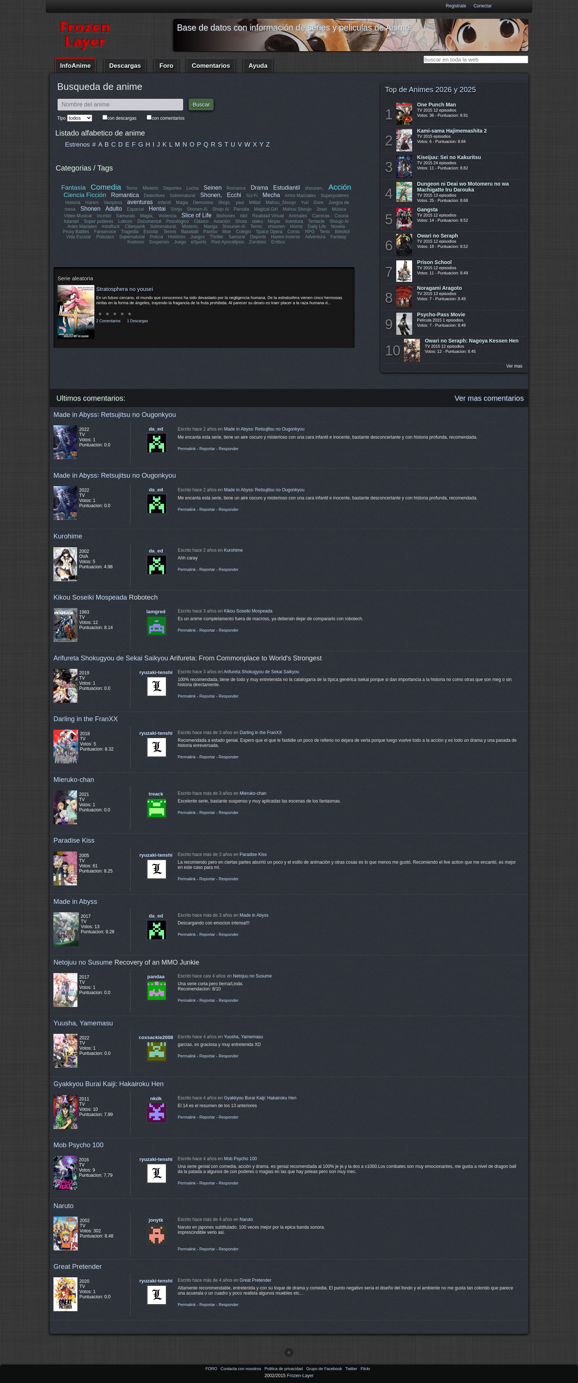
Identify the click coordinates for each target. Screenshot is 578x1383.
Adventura (315, 236)
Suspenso (159, 242)
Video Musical (78, 215)
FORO (211, 1368)
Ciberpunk (135, 226)
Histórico (176, 236)
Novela (338, 226)
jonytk (156, 1220)
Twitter (351, 1368)
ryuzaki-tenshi (156, 672)
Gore (318, 202)
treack (156, 794)
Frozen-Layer (300, 1375)
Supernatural (132, 236)
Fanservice (105, 231)
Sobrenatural (183, 195)
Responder (228, 448)
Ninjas (274, 221)
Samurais (125, 215)
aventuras (140, 202)
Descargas (125, 65)
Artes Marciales (300, 195)
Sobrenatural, (163, 226)
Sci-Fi (252, 195)
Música (339, 209)
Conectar (483, 5)
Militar (255, 202)
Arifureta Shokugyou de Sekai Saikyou (110, 658)
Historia (72, 202)
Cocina (341, 215)
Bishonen (226, 215)
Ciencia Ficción (85, 195)
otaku (257, 221)
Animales (298, 215)
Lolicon (125, 221)
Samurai (237, 236)
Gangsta (427, 210)
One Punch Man (436, 105)
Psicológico (178, 221)
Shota (241, 221)
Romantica (125, 195)
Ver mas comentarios (489, 398)
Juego (180, 242)
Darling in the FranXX (85, 719)
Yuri (305, 202)
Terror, (256, 226)
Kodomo (136, 242)
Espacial (135, 209)
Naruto (63, 1206)
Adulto (113, 209)
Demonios (203, 202)
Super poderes (99, 221)
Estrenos (77, 144)
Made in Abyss (75, 901)
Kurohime (67, 536)
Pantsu (210, 231)
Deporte (258, 236)
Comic (293, 231)
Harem (91, 202)
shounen (276, 226)
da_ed (156, 429)
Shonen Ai (197, 209)
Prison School (434, 262)
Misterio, (190, 226)
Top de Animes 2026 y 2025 (430, 89)
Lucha (193, 188)
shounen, (314, 188)
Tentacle (316, 221)
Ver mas (514, 366)
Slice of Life (197, 215)
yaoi (240, 202)
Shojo (176, 209)
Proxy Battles (76, 231)
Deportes (172, 188)
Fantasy (338, 236)
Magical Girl (266, 209)
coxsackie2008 (156, 1037)
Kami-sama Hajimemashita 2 (452, 131)
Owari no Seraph (437, 236)
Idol (244, 215)
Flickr (365, 1368)
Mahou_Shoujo (281, 202)
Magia (182, 202)
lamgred (156, 611)
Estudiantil (286, 188)
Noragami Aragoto (439, 288)
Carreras (320, 215)
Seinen (212, 188)
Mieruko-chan (73, 779)
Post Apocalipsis (228, 242)
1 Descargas (137, 321)
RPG (309, 231)
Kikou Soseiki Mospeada (90, 597)
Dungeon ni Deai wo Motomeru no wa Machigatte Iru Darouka (463, 187)
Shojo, (224, 202)
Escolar (151, 231)
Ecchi (234, 195)
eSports (198, 242)
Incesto (104, 215)
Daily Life (317, 226)
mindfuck (111, 226)
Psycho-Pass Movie (441, 314)
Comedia (106, 187)
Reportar (207, 448)
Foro (166, 65)
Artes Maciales (82, 226)
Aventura (294, 221)
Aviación (221, 221)
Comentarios (211, 65)
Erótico (278, 242)
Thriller (216, 236)
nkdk (155, 1098)
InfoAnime (75, 65)
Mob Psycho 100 (78, 1145)
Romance (236, 188)
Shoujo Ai (338, 221)
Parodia (241, 209)
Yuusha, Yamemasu (83, 1023)
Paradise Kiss (73, 840)
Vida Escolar (78, 236)
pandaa (156, 976)
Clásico (201, 221)
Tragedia (130, 231)
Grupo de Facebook (324, 1368)
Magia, (147, 215)
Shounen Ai (233, 226)
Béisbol (342, 231)
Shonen (90, 209)
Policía (156, 236)
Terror (132, 188)
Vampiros (113, 202)
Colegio (243, 231)
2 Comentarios (108, 321)
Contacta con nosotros (241, 1368)
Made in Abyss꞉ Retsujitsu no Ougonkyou (114, 414)
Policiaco (105, 236)
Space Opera (269, 231)
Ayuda (257, 65)
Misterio (151, 188)
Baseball (189, 231)
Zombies (257, 242)
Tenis (325, 231)
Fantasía (74, 187)
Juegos (198, 236)
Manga (210, 226)
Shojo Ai (220, 209)
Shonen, (211, 195)
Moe (226, 231)
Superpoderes (335, 195)
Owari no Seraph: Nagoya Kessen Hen (471, 341)
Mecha (271, 195)
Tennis (169, 231)
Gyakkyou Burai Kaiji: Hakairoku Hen (108, 1084)
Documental (149, 221)
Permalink (187, 448)
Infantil (164, 202)
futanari (71, 221)
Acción (339, 187)
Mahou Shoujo (296, 209)
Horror (296, 226)
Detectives (154, 195)
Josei (321, 209)
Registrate (456, 5)
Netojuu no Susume (82, 962)
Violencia (168, 215)
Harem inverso (285, 236)
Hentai (157, 209)
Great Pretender (77, 1266)
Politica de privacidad (284, 1368)
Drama (259, 188)
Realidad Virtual (268, 215)
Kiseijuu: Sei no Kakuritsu (449, 157)
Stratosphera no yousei (124, 289)
